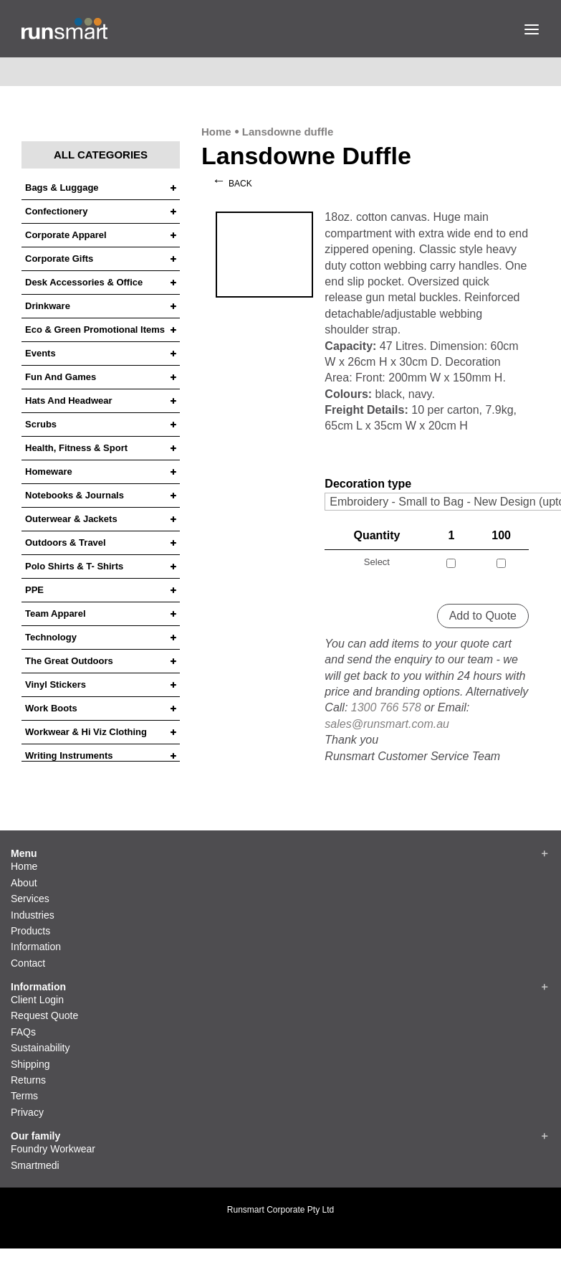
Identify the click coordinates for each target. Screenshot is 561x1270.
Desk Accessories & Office (84, 283)
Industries (32, 915)
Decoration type (368, 484)
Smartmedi (35, 1165)
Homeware (48, 472)
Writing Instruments (69, 756)
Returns (28, 1080)
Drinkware (47, 306)
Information (36, 946)
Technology (51, 637)
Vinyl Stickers (55, 685)
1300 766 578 (386, 707)
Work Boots (51, 708)
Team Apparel (55, 614)
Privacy (27, 1112)
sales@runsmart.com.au (387, 724)
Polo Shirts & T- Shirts (74, 566)
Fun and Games (60, 377)
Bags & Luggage (62, 188)
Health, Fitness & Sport (76, 448)
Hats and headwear (68, 401)
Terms (24, 1095)
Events (40, 354)
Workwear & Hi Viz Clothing (86, 732)
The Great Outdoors (69, 661)
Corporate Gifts (59, 259)
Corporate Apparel (66, 235)
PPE (34, 590)
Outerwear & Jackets (71, 519)
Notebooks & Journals (74, 496)
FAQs (23, 1032)
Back (240, 184)
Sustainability (40, 1047)
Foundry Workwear (53, 1149)
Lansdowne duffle (288, 131)
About (24, 882)
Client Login (37, 999)
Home (216, 131)
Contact (28, 963)
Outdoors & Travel (65, 543)
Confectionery (56, 212)
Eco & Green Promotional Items (95, 330)
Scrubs (41, 425)
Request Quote (44, 1015)
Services (30, 898)
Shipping (30, 1064)
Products (30, 931)
